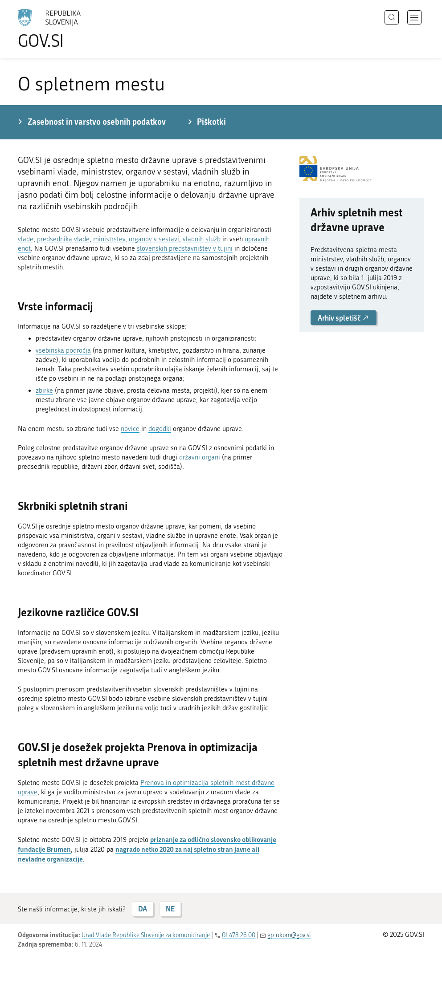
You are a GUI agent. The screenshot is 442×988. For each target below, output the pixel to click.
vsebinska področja (63, 350)
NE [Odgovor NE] (170, 908)
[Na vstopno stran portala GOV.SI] (62, 29)
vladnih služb (202, 239)
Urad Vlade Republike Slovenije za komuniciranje (146, 935)
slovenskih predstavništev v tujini (185, 248)
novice (130, 429)
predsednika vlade (63, 239)
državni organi (199, 457)
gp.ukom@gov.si (289, 935)
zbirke (44, 390)
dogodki (159, 429)
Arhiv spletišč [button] (343, 318)
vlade (25, 239)
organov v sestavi (154, 239)
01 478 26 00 (238, 935)
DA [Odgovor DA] (142, 908)
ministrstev (109, 239)
